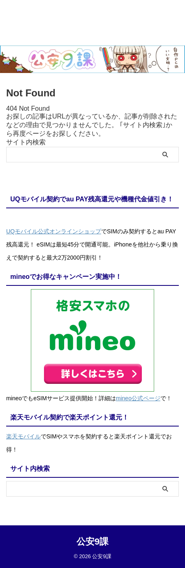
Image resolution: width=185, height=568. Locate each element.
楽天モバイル (23, 436)
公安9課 (92, 541)
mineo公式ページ (138, 398)
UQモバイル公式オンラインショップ (53, 231)
